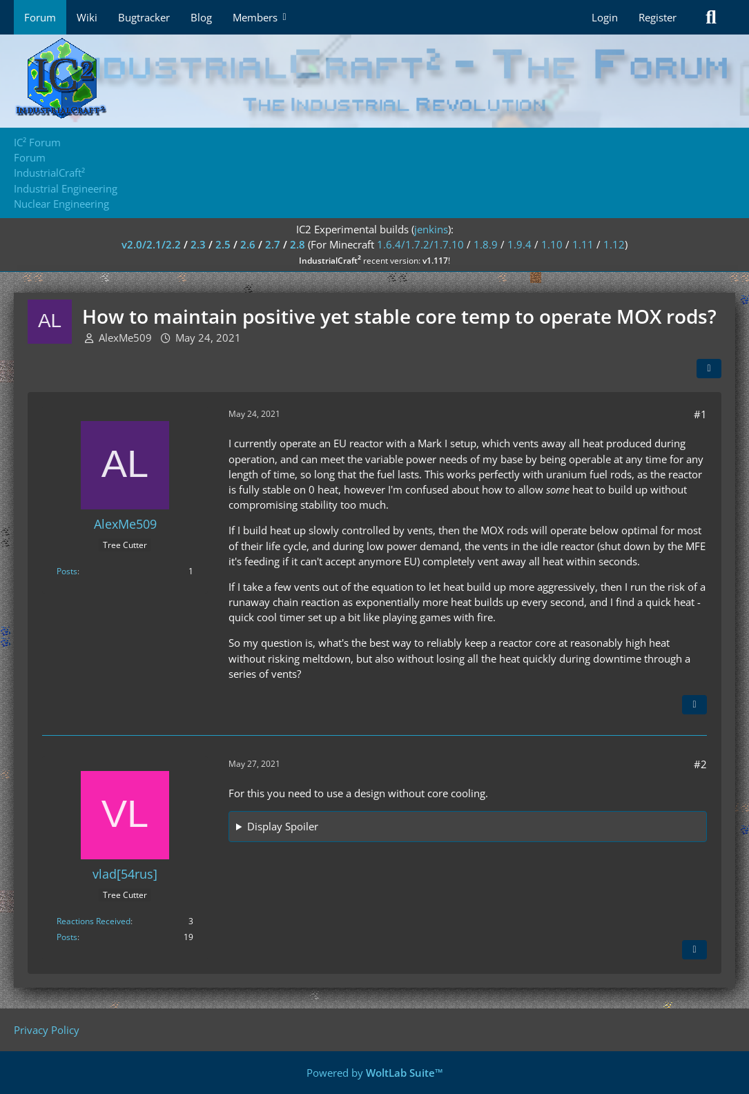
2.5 (223, 244)
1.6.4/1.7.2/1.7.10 (420, 244)
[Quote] (694, 704)
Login (605, 17)
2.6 (247, 244)
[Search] (711, 17)
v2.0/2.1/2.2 (151, 244)
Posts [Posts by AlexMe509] (67, 571)
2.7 (272, 244)
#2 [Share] (700, 764)
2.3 (198, 244)
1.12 (614, 244)
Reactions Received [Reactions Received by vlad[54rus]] (93, 921)
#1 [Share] (700, 414)
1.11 (583, 244)
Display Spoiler (282, 826)
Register (658, 17)
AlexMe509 (125, 337)
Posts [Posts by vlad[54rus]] (67, 937)
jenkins (431, 229)
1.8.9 (486, 244)
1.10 (552, 244)
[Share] (709, 368)
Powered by (375, 1073)
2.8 (297, 244)
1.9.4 (519, 244)
